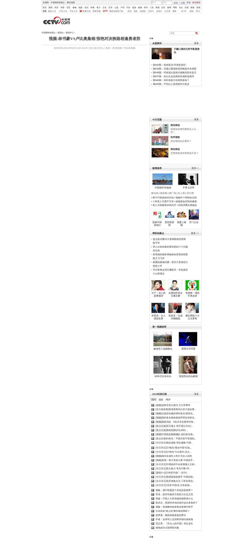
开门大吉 (193, 222)
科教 (92, 7)
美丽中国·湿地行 (157, 224)
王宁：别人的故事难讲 (159, 294)
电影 (136, 11)
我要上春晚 (181, 224)
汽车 (128, 7)
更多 (196, 43)
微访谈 (154, 193)
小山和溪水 (158, 273)
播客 (174, 11)
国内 (153, 399)
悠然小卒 (157, 266)
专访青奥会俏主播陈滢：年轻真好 (170, 269)
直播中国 (86, 11)
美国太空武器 (188, 348)
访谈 (187, 7)
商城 (158, 7)
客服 (189, 2)
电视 (44, 11)
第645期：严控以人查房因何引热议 (171, 84)
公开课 (167, 11)
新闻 (50, 7)
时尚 (146, 7)
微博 (169, 7)
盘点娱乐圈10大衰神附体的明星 (169, 239)
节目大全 (74, 11)
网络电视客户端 (116, 11)
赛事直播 (97, 11)
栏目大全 (63, 11)
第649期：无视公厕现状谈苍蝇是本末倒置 (174, 68)
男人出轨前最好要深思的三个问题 (170, 246)
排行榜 (190, 193)
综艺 (68, 7)
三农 (152, 7)
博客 (175, 7)
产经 (122, 7)
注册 (183, 3)
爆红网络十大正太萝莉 (193, 317)
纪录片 (151, 11)
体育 (62, 7)
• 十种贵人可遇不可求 (162, 201)
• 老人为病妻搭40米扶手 (163, 205)
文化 (104, 7)
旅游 (134, 7)
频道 (192, 11)
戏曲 (80, 7)
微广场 (172, 193)
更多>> (195, 168)
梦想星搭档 (169, 224)
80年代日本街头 (163, 376)
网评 (168, 399)
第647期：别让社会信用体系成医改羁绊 (173, 76)
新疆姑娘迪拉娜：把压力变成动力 (170, 262)
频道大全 (52, 11)
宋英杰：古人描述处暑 (159, 317)
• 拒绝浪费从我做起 (187, 205)
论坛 (181, 7)
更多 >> (195, 233)
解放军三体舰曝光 (163, 348)
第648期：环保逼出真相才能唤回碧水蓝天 (174, 72)
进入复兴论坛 (97, 48)
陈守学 (156, 243)
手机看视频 (129, 48)
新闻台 (61, 33)
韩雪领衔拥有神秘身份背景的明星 (170, 254)
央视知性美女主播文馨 (175, 294)
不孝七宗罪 (188, 187)
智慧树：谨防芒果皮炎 (193, 294)
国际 (161, 399)
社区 (163, 7)
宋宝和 (156, 250)
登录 (176, 3)
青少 (98, 7)
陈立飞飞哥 (158, 258)
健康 (140, 7)
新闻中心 (70, 33)
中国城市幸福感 (163, 187)
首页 (44, 7)
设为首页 (196, 2)
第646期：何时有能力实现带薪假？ (171, 80)
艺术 (110, 7)
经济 (56, 7)
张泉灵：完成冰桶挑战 (175, 317)
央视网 (46, 2)
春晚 (74, 7)
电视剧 (143, 11)
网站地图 (71, 2)
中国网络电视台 (58, 2)
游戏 (198, 7)
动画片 (159, 11)
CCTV (184, 11)
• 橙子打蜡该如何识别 (162, 197)
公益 (116, 7)
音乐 (86, 7)
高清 (130, 11)
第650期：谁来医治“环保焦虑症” (169, 65)
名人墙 (181, 193)
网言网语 (175, 125)
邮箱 (192, 7)
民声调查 (175, 137)
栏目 (198, 11)
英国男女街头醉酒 (188, 376)
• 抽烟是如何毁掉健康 (185, 201)
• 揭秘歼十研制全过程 (185, 197)
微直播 (163, 193)
